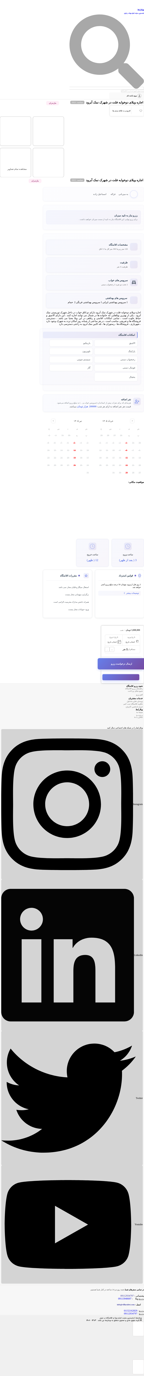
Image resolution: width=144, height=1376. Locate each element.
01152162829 (130, 1310)
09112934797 (130, 1313)
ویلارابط (140, 10)
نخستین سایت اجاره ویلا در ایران (134, 13)
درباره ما (139, 715)
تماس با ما (138, 717)
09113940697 (124, 1298)
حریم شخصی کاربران (134, 706)
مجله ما (139, 712)
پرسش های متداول (135, 701)
